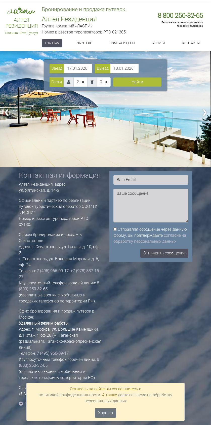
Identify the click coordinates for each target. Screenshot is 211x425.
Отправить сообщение (164, 253)
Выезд (103, 68)
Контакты (191, 43)
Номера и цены (122, 43)
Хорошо (105, 412)
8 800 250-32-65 (180, 15)
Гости (56, 82)
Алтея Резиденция (22, 23)
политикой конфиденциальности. (70, 395)
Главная (52, 43)
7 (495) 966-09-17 (53, 270)
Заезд (56, 68)
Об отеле (84, 43)
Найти (137, 82)
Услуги (158, 43)
